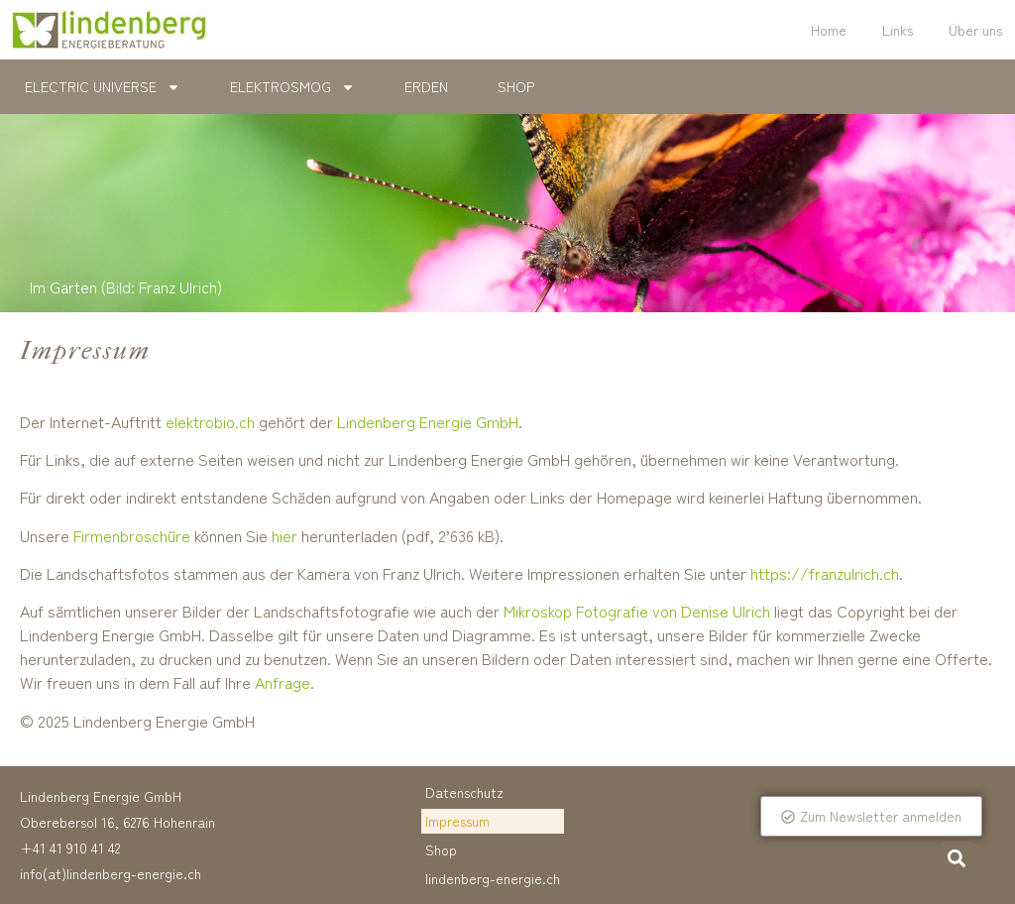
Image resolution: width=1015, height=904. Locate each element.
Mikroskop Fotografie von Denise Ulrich (637, 610)
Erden (426, 86)
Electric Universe (102, 87)
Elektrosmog (292, 87)
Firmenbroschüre (131, 535)
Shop (516, 86)
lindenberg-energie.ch (492, 878)
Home (828, 30)
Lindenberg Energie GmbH (427, 421)
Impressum (457, 821)
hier (284, 535)
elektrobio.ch (210, 421)
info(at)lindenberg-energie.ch (110, 873)
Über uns (975, 30)
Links (897, 30)
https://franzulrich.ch (824, 573)
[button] (957, 858)
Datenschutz (464, 792)
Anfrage (282, 682)
